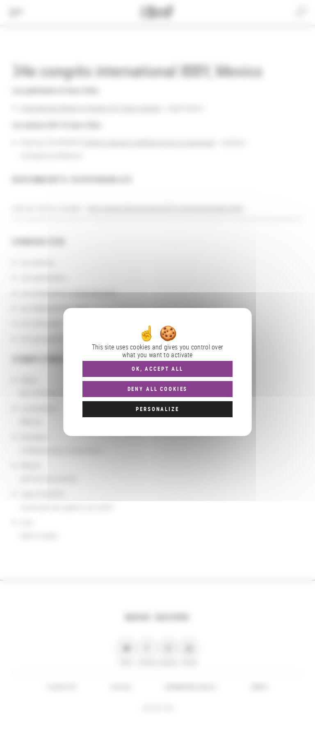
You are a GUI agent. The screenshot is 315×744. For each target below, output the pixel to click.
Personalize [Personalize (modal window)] (157, 409)
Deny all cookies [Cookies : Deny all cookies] (158, 389)
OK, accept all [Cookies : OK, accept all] (157, 368)
